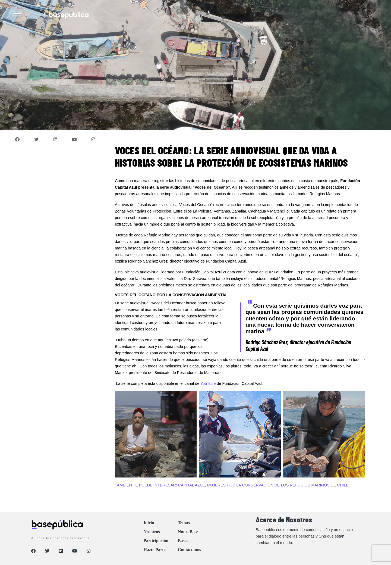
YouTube (208, 383)
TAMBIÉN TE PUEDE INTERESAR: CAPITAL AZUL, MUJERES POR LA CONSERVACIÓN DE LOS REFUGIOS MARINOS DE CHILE (232, 485)
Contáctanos (189, 549)
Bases (183, 540)
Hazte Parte (154, 549)
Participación (155, 540)
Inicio (148, 522)
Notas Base (188, 531)
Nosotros (151, 531)
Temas (184, 522)
